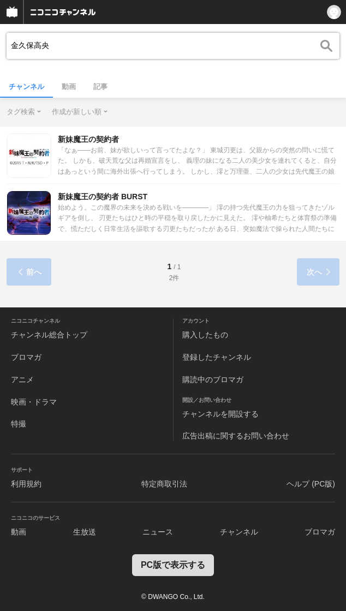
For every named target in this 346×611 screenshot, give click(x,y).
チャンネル (26, 86)
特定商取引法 (164, 483)
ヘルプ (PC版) (311, 483)
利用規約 (26, 483)
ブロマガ (26, 357)
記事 (100, 86)
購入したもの (205, 334)
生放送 (84, 531)
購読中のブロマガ (212, 379)
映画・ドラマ (34, 402)
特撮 (18, 423)
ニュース (157, 531)
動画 (69, 86)
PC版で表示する (173, 565)
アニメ (22, 379)
